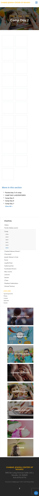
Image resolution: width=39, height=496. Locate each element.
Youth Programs (20, 354)
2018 (27, 16)
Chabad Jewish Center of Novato (15, 3)
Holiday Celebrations (20, 335)
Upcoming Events (20, 410)
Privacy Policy (30, 482)
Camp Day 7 (9, 204)
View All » (8, 206)
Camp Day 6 (9, 201)
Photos (12, 16)
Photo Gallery (20, 391)
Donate (20, 447)
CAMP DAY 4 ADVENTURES (15, 195)
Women (20, 429)
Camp (20, 16)
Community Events (20, 373)
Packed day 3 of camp (13, 193)
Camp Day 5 (9, 198)
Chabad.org (15, 482)
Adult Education (20, 316)
